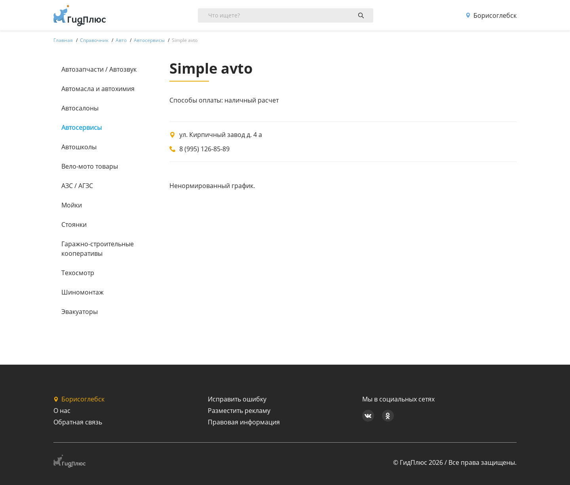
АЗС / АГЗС (77, 185)
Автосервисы (81, 127)
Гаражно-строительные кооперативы (97, 249)
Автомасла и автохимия (98, 88)
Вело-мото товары (89, 166)
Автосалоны (80, 108)
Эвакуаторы (79, 311)
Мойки (71, 205)
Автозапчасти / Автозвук (99, 69)
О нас (61, 410)
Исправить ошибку (237, 399)
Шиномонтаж (82, 292)
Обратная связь (77, 422)
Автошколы (79, 147)
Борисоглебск (491, 15)
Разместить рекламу (239, 410)
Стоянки (74, 224)
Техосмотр (77, 272)
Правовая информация (244, 422)
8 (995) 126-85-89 (204, 149)
